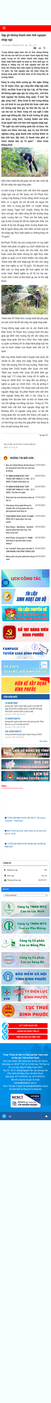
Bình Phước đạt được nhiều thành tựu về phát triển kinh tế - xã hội (25, 832)
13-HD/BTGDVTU (12, 718)
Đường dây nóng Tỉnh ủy (28, 1031)
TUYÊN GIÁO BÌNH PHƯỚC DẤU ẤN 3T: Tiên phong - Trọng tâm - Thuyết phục (25, 819)
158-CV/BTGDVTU (13, 731)
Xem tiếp (43, 741)
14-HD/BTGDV (11, 703)
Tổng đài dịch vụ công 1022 (28, 1037)
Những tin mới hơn (21, 458)
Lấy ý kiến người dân (28, 1025)
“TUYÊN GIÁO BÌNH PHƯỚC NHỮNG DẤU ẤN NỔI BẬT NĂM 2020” (25, 845)
